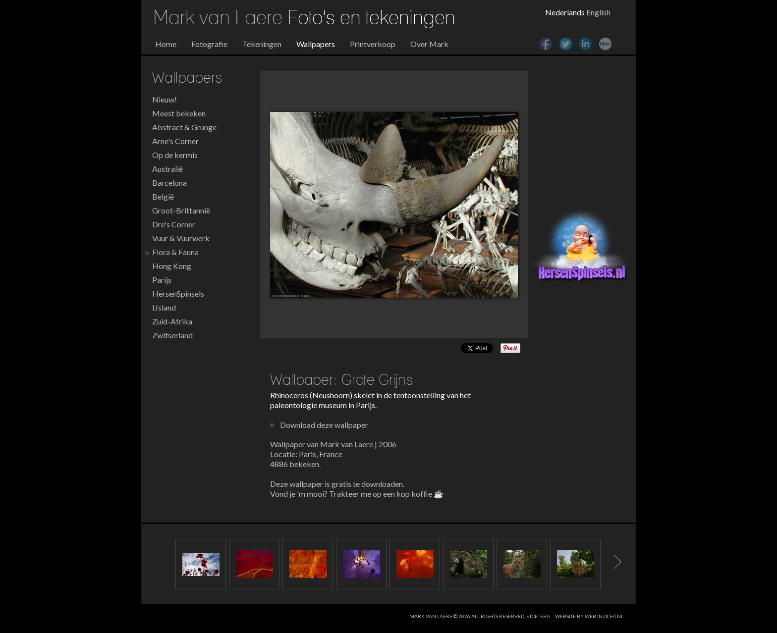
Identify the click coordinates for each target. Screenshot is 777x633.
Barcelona (169, 182)
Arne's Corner (175, 141)
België (163, 196)
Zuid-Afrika (172, 321)
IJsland (164, 307)
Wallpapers (315, 44)
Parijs (161, 279)
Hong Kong (171, 265)
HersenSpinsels (178, 293)
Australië (167, 168)
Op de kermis (175, 154)
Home (165, 44)
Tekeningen (261, 44)
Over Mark (429, 44)
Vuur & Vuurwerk (181, 238)
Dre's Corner (173, 224)
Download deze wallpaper (324, 424)
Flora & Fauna (175, 252)
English (598, 12)
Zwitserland (172, 335)
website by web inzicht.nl (589, 616)
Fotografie (209, 44)
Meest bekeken (179, 113)
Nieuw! (164, 99)
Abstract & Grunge (184, 127)
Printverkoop (372, 44)
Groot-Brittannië (181, 210)
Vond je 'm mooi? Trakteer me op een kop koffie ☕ (357, 493)
